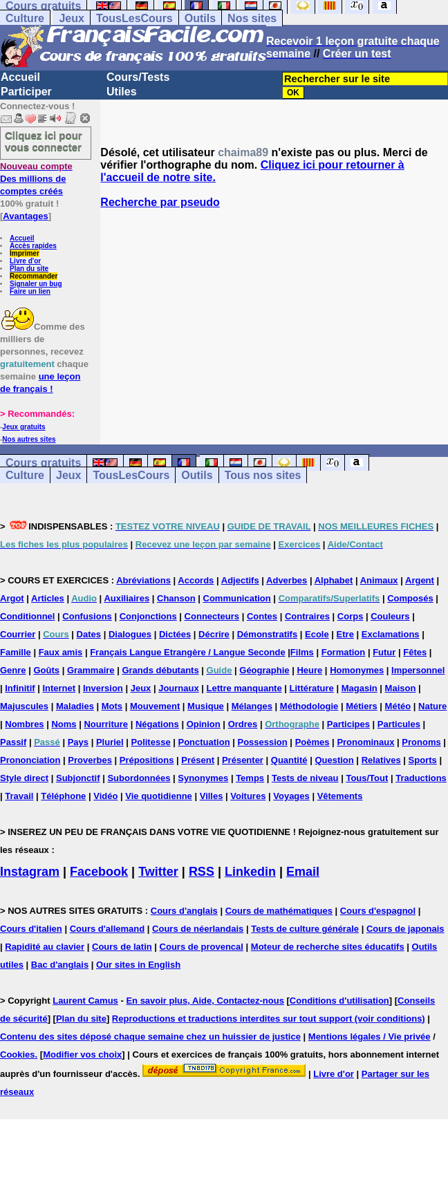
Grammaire (91, 670)
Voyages (291, 796)
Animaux (379, 580)
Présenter (242, 760)
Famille (15, 652)
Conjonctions (148, 616)
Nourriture (106, 724)
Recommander (33, 276)
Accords (196, 580)
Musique (205, 706)
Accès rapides (33, 246)
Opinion (204, 724)
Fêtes (415, 652)
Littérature (312, 688)
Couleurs (390, 616)
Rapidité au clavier (44, 946)
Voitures (247, 796)
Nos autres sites (28, 439)
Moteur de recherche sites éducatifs (327, 946)
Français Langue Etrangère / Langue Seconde (187, 652)
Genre (13, 670)
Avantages (25, 216)
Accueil (20, 77)
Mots (112, 706)
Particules (398, 724)
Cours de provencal (201, 946)
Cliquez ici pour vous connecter (43, 141)
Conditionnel (27, 616)
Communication (237, 598)
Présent (197, 760)
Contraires (307, 616)
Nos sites (252, 18)
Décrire (214, 634)
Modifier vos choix (82, 1054)
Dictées (175, 634)
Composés (410, 598)
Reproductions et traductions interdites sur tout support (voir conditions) (268, 1018)
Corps (350, 616)
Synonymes (203, 778)
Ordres (243, 724)
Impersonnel (418, 670)
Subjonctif (78, 778)
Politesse (151, 742)
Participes (348, 724)
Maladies (75, 706)
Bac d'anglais (59, 964)
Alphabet (334, 580)
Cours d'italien (31, 928)
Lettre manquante (244, 688)
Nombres (24, 724)
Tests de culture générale (305, 928)
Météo (398, 706)
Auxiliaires (126, 598)
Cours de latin (122, 946)
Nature (432, 706)
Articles (47, 598)
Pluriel (110, 742)
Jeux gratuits (23, 427)
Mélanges (252, 706)
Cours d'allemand (107, 928)
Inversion (103, 688)
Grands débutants (160, 670)
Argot (12, 598)
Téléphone (63, 796)
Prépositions (147, 760)
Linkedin (250, 872)
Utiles (121, 91)
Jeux (71, 18)
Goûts (46, 670)
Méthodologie (309, 706)
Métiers (361, 706)
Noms (63, 724)
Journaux (178, 688)
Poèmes (312, 742)
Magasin (359, 688)
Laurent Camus (85, 1000)
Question (334, 760)
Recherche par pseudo (160, 202)
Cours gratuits (43, 463)
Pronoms (421, 742)
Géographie (264, 670)
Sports (423, 760)
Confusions (87, 616)
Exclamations (391, 634)
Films (302, 652)
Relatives (381, 760)
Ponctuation (204, 742)
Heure (309, 670)
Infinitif (20, 688)
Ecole (317, 634)
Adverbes (286, 580)
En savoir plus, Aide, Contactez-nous (205, 1000)
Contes (262, 616)
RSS (201, 872)
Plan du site (29, 268)
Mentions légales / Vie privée (369, 1036)
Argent (419, 580)
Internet (58, 688)
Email (302, 872)
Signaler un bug (36, 284)
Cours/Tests (137, 77)
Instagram (29, 872)
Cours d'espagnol (378, 911)
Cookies (17, 1054)
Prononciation (30, 760)
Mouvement (155, 706)
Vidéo (105, 796)
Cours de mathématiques (279, 911)
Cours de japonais (405, 928)
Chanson (176, 598)
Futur (384, 652)
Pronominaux (365, 742)
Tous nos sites (263, 475)
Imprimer (24, 253)
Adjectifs (240, 580)
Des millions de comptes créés (36, 178)
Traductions (421, 778)
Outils (200, 18)
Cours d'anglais (184, 911)
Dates (89, 634)
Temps (250, 778)
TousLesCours (134, 18)
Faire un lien (30, 291)
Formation (343, 652)
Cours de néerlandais (197, 928)
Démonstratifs (267, 634)
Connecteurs (212, 616)
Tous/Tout (367, 778)
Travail (19, 796)
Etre (345, 634)
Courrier (17, 634)
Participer (26, 91)
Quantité (289, 760)
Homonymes (357, 670)
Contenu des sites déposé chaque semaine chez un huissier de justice (150, 1036)
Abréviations (143, 580)
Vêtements (340, 796)
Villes (211, 796)
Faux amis (61, 652)
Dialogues (130, 634)
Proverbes (90, 760)
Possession (262, 742)
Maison (400, 688)
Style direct (24, 778)
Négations (157, 724)
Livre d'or (25, 261)
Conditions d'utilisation (339, 1000)
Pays (78, 742)
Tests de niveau (305, 778)
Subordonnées (138, 778)
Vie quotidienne (158, 796)
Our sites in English (138, 964)
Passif (13, 742)
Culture (25, 18)
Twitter (158, 872)
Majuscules (24, 706)
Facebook (99, 872)
